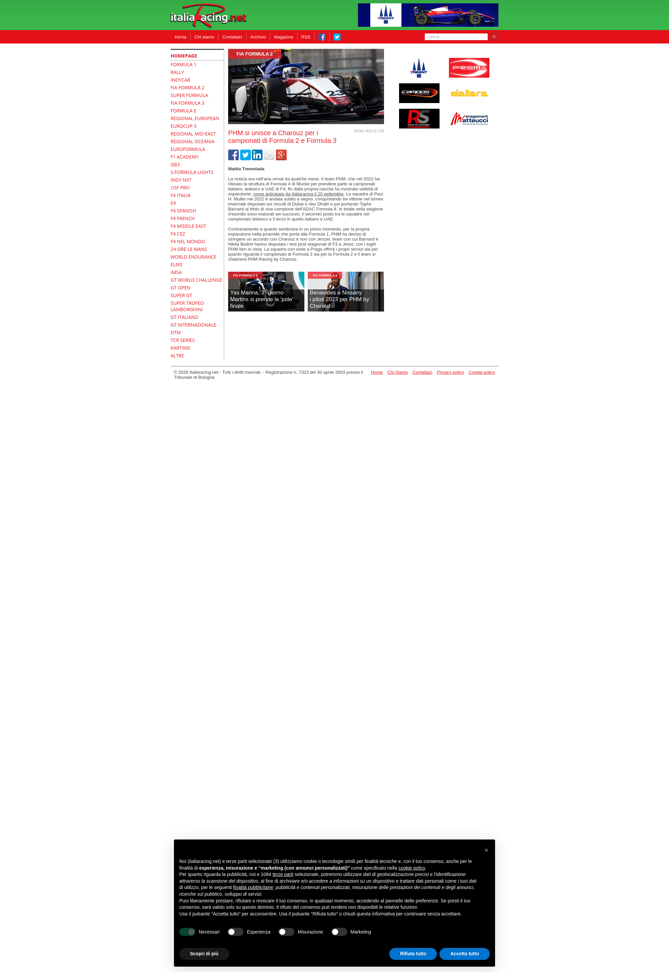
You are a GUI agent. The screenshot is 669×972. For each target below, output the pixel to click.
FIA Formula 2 (254, 54)
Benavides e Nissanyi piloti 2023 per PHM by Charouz (339, 299)
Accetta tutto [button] (464, 953)
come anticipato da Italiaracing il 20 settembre (298, 193)
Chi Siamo (397, 372)
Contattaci (232, 36)
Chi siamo (204, 36)
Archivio (258, 36)
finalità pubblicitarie (253, 887)
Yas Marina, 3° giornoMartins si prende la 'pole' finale (261, 299)
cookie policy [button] (411, 868)
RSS (305, 36)
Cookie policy (482, 372)
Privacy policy (450, 372)
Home (180, 36)
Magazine (283, 36)
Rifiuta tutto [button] (413, 953)
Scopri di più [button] (204, 953)
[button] (486, 850)
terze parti (283, 874)
